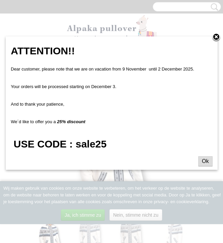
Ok (205, 161)
